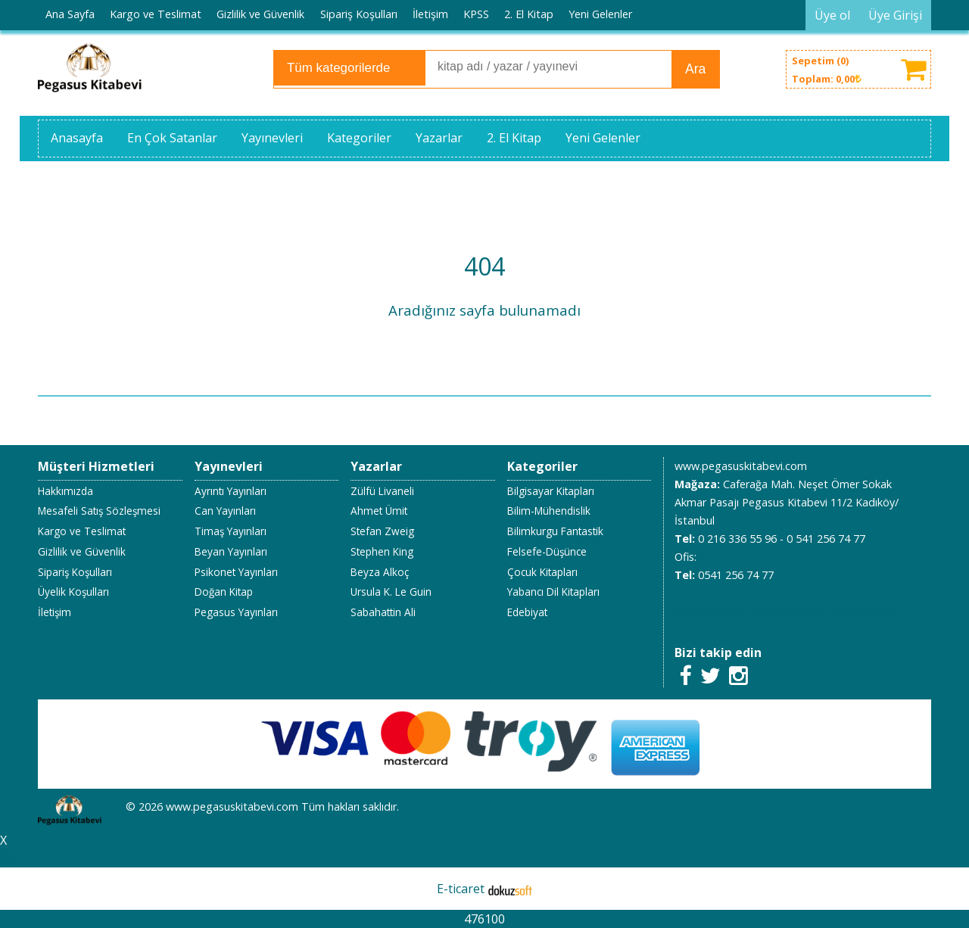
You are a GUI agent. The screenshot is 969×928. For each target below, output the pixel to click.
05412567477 (708, 611)
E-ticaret (460, 888)
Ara (695, 68)
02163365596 (786, 611)
